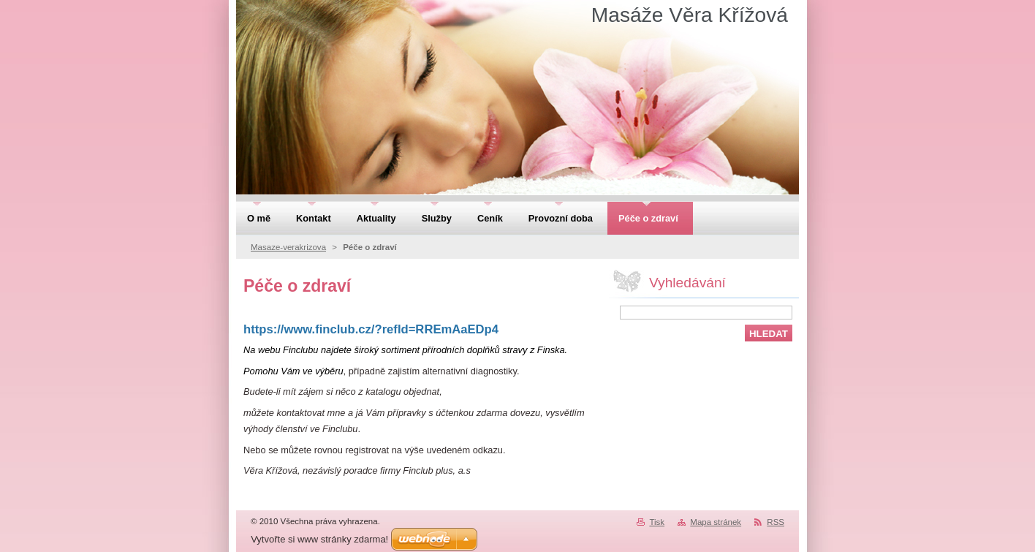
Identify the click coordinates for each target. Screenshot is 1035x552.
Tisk (656, 522)
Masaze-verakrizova (288, 247)
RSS (775, 522)
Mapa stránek (715, 522)
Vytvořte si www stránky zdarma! (319, 539)
